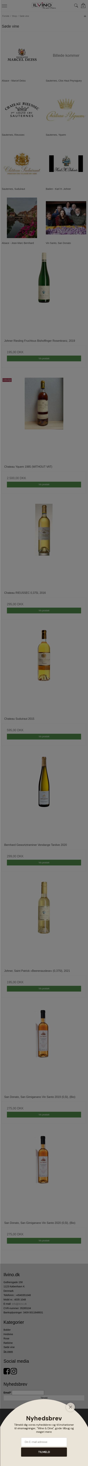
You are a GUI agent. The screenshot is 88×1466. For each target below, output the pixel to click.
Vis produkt (44, 358)
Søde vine (9, 1347)
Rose (6, 1338)
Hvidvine (8, 1334)
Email (8, 1392)
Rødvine (8, 1342)
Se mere (8, 1351)
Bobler (7, 1329)
